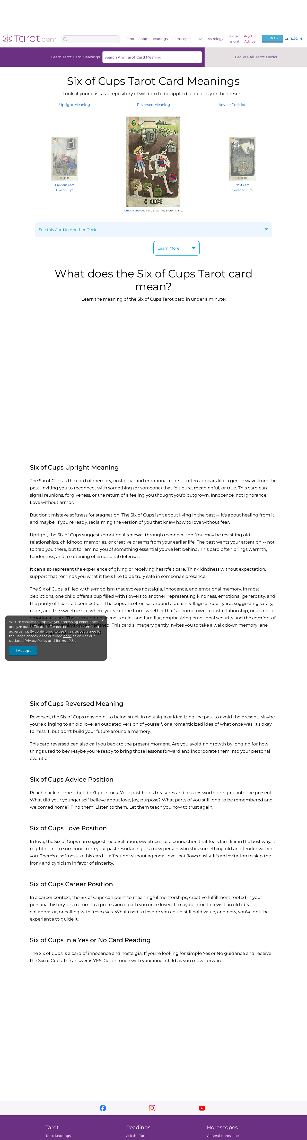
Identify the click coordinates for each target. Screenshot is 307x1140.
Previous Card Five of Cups (64, 185)
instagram (152, 1108)
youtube (202, 1108)
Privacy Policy (35, 640)
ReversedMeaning (153, 104)
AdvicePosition (232, 104)
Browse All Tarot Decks (256, 57)
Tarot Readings (58, 1136)
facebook (103, 1108)
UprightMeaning (74, 104)
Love (200, 39)
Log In (296, 38)
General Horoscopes (223, 1136)
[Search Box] (90, 39)
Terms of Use (66, 640)
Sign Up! (272, 38)
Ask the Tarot (137, 1136)
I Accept (23, 650)
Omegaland (132, 210)
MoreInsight (233, 38)
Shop (142, 39)
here (67, 636)
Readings (160, 39)
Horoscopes (181, 39)
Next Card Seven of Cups (242, 185)
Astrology (215, 39)
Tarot (130, 39)
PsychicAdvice (250, 38)
